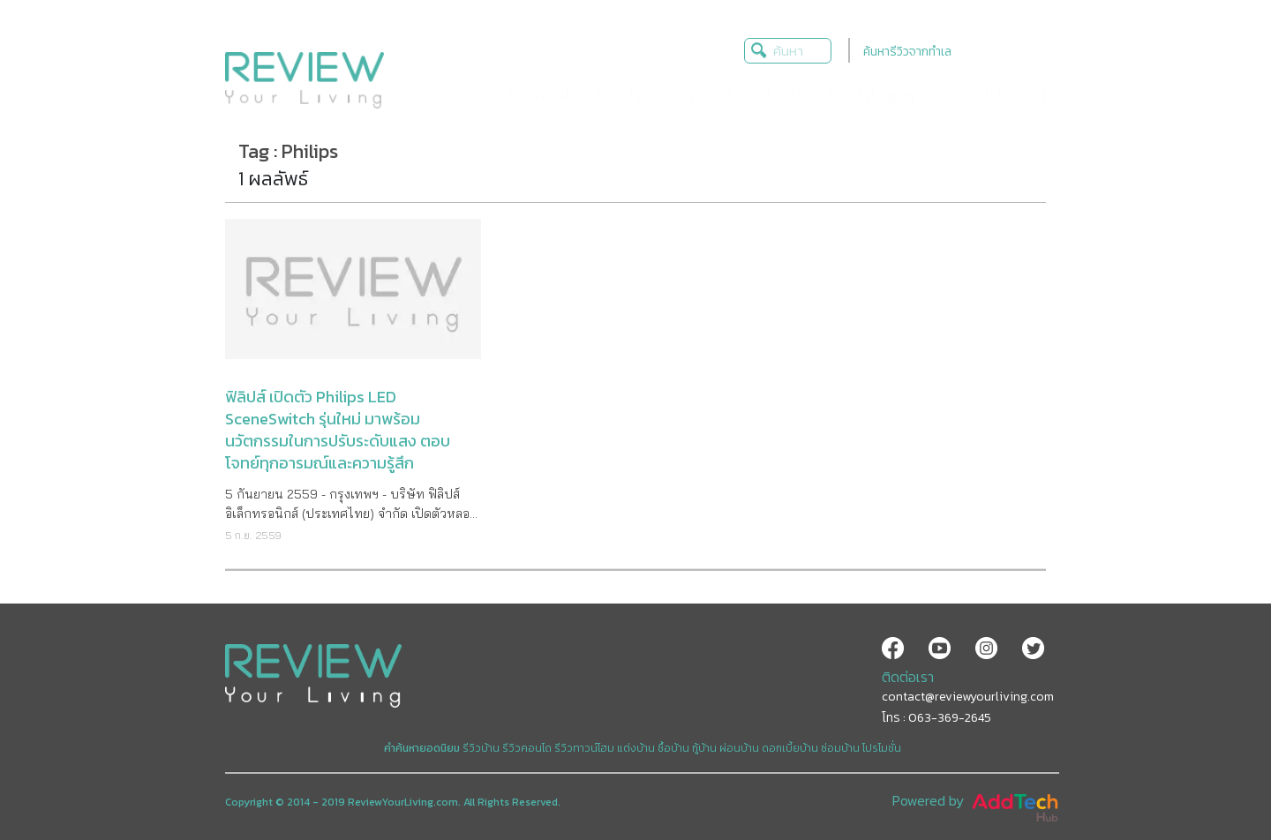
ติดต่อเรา (908, 676)
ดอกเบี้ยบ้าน (790, 748)
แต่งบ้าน (636, 748)
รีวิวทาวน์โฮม (584, 748)
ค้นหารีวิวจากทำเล (907, 51)
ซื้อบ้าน (673, 748)
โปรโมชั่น (881, 748)
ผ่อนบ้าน (739, 748)
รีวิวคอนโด (527, 748)
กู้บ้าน (704, 748)
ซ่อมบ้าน (840, 748)
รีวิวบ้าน (481, 748)
